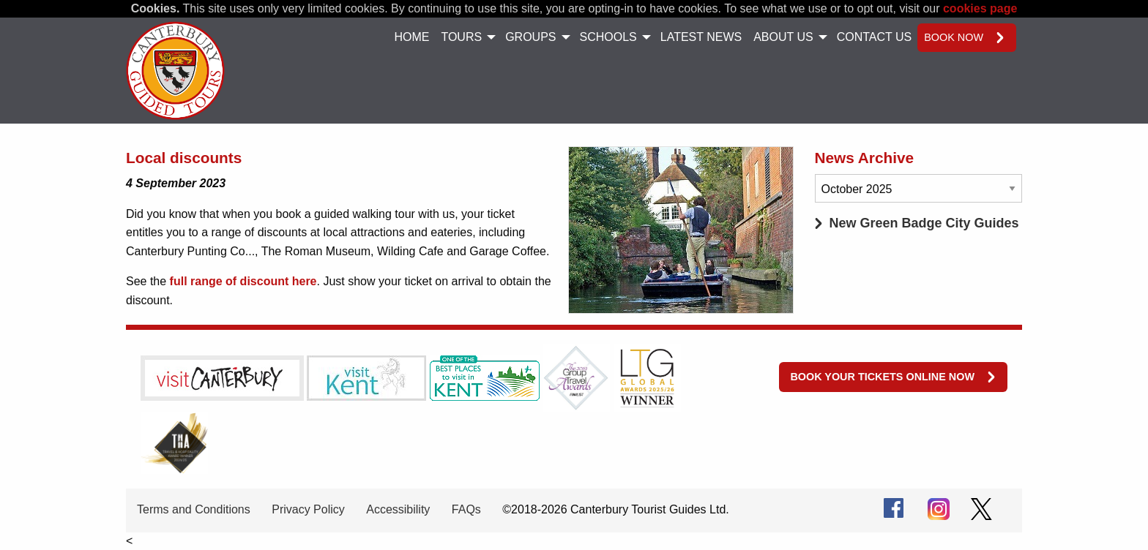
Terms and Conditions (193, 509)
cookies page (980, 8)
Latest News (701, 37)
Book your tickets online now (882, 377)
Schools (608, 37)
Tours (461, 37)
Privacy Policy (308, 509)
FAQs (466, 509)
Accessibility (398, 509)
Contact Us (874, 37)
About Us (783, 37)
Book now (953, 37)
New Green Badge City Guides (924, 223)
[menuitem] (411, 37)
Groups (530, 37)
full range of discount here (243, 281)
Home (411, 37)
